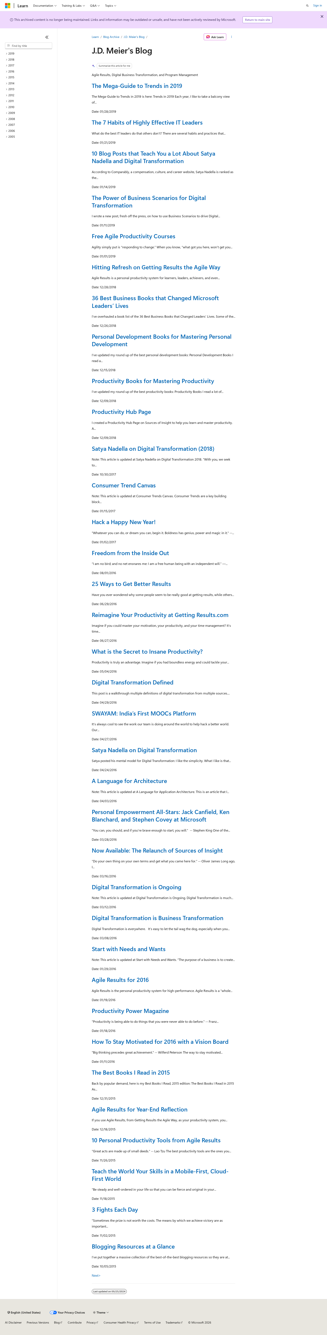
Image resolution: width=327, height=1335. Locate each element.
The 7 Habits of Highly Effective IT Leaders (147, 122)
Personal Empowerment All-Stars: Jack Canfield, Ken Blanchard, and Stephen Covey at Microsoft (160, 815)
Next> (96, 1275)
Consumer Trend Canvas (124, 485)
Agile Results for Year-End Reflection (139, 1109)
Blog (57, 1322)
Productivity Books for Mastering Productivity (153, 381)
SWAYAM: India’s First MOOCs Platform (144, 713)
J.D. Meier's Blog (134, 37)
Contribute (75, 1322)
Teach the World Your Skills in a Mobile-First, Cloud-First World (160, 1174)
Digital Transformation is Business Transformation (157, 918)
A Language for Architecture (129, 780)
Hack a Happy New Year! (124, 522)
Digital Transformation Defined (133, 682)
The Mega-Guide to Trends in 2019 (137, 85)
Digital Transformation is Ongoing (136, 887)
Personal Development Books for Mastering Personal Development (161, 340)
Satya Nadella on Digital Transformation (144, 750)
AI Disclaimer (13, 1322)
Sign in (317, 5)
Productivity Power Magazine (130, 1010)
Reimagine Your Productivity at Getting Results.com (160, 614)
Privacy (91, 1322)
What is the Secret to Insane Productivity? (147, 651)
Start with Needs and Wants (129, 949)
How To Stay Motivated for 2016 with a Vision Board (160, 1041)
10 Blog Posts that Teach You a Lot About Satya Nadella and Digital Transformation (153, 157)
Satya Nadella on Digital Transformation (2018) (153, 448)
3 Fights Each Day (115, 1209)
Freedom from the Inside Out (130, 553)
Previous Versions (38, 1322)
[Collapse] (47, 37)
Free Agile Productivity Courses (133, 236)
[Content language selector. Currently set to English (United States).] (24, 1312)
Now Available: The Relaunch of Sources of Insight (157, 850)
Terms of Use (152, 1322)
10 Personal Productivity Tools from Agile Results (156, 1140)
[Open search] (307, 5)
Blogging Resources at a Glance (133, 1246)
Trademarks (173, 1322)
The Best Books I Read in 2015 (131, 1072)
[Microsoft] (7, 5)
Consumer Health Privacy (120, 1322)
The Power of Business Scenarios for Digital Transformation (149, 201)
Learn (95, 37)
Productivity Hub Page (121, 411)
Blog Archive (111, 37)
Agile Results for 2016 (120, 979)
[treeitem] (28, 54)
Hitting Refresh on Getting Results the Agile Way (156, 267)
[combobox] (28, 45)
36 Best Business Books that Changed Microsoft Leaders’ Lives (155, 301)
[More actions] (231, 37)
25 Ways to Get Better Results (131, 583)
